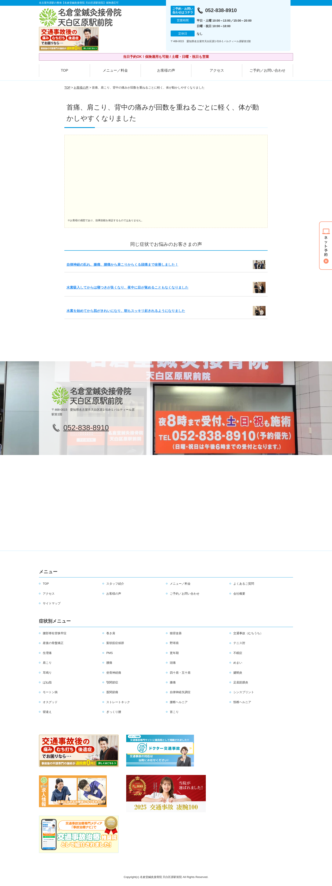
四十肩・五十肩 (180, 672)
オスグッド (50, 702)
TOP (64, 70)
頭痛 (173, 662)
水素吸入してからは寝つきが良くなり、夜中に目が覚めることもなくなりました (127, 287)
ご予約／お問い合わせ (267, 70)
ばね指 (47, 682)
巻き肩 (110, 633)
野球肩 (174, 643)
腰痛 (109, 662)
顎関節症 (112, 682)
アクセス (217, 70)
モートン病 (50, 692)
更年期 (174, 653)
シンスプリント (243, 692)
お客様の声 (166, 70)
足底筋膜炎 (240, 682)
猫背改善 (176, 633)
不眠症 (237, 653)
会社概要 (239, 593)
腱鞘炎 (237, 672)
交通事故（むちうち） (248, 633)
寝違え (47, 712)
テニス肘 (239, 643)
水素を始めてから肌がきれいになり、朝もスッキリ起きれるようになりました (125, 311)
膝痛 (173, 682)
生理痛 (47, 653)
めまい (237, 662)
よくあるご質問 (243, 583)
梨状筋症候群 (115, 643)
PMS (109, 653)
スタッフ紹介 (115, 583)
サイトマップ (52, 603)
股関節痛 (112, 692)
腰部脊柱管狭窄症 (54, 633)
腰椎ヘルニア (179, 702)
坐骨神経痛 (113, 672)
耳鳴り (47, 672)
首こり (174, 712)
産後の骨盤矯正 (53, 643)
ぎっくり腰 (113, 712)
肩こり (47, 662)
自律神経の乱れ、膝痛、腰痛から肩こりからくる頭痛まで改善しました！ (122, 264)
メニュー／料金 (115, 70)
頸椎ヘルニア (242, 702)
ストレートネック (118, 702)
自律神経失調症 (180, 692)
